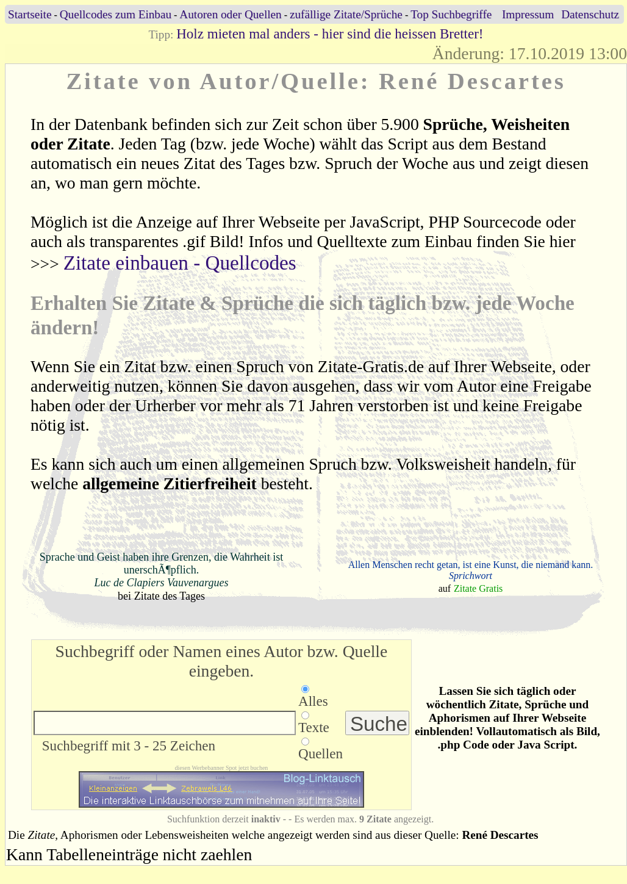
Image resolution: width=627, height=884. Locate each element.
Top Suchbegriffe (451, 14)
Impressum (528, 14)
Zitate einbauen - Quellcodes (179, 262)
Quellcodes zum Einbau (115, 14)
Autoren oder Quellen (230, 14)
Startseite (29, 14)
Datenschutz (590, 14)
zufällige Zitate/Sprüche (346, 14)
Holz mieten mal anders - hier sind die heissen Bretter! (329, 33)
